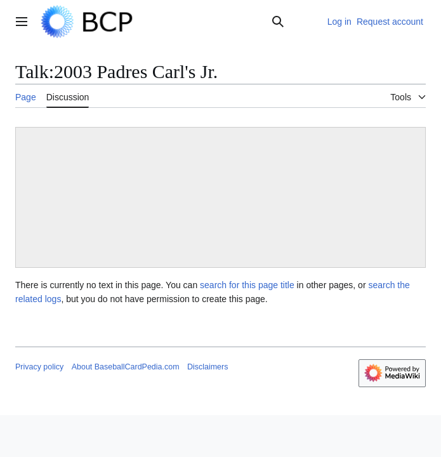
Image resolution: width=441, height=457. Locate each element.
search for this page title (247, 285)
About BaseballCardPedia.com (126, 366)
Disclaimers (207, 366)
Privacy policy (39, 366)
